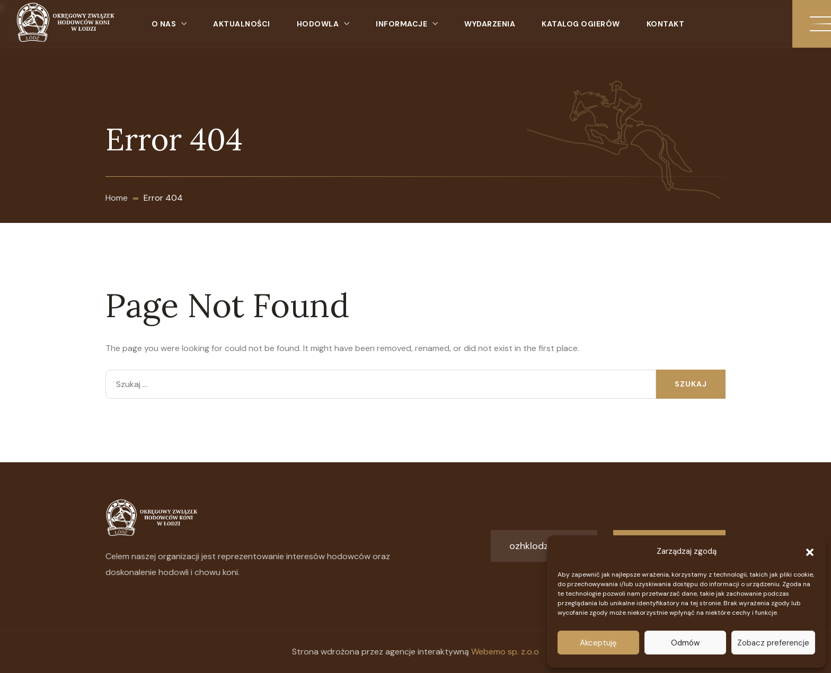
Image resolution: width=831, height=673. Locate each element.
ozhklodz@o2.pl (544, 546)
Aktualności (241, 24)
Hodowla (318, 24)
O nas (164, 24)
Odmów (685, 643)
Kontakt (666, 24)
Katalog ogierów (581, 24)
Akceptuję (598, 643)
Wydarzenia (489, 24)
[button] (810, 551)
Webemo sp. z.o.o (505, 651)
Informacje (401, 24)
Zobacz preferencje (773, 643)
